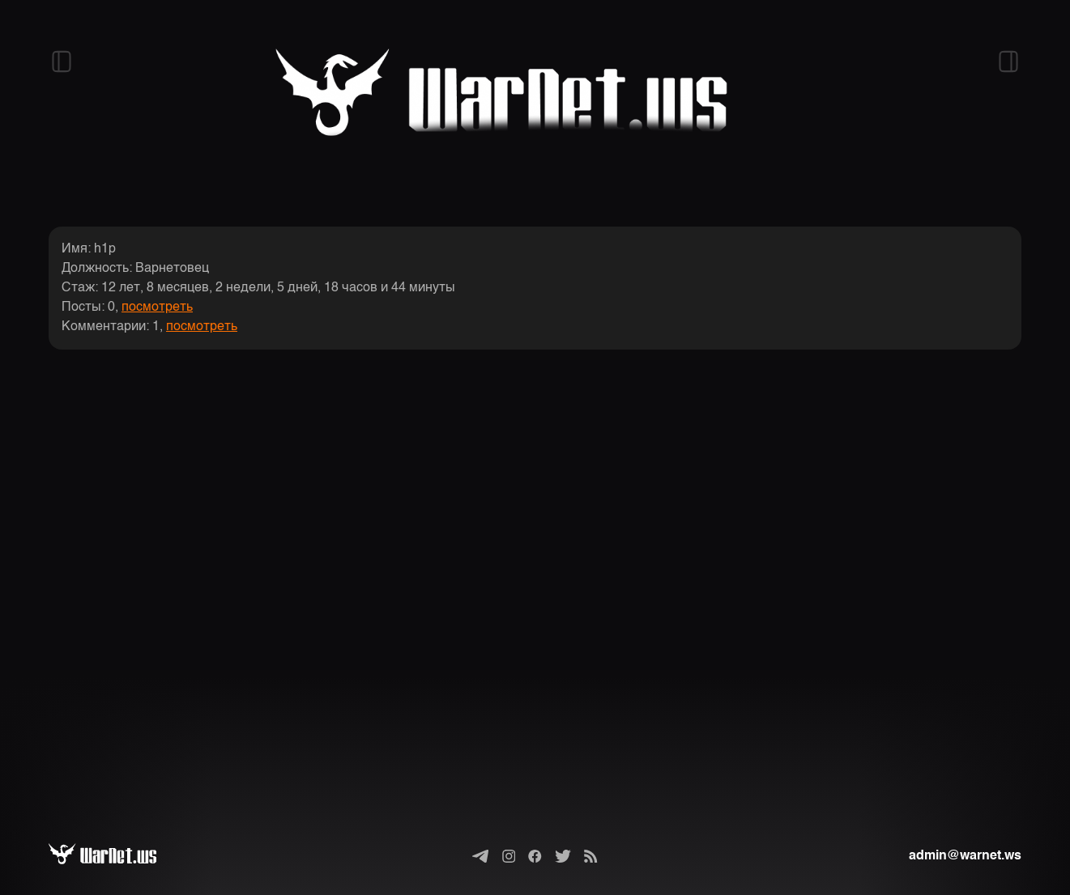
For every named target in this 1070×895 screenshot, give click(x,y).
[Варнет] (115, 856)
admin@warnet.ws (965, 856)
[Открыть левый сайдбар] (62, 61)
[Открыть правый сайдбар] (1008, 61)
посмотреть (157, 307)
